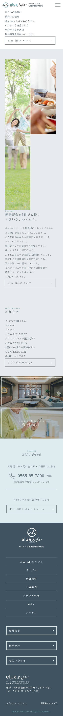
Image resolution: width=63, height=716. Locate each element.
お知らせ (9, 326)
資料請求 (14, 630)
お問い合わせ (17, 660)
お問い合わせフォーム (30, 509)
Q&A (31, 604)
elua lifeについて (19, 40)
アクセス (31, 612)
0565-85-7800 (31, 476)
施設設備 (31, 578)
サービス (31, 570)
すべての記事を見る (15, 321)
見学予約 (14, 645)
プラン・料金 (31, 595)
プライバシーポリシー (16, 703)
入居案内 (31, 587)
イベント (9, 330)
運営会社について (49, 703)
